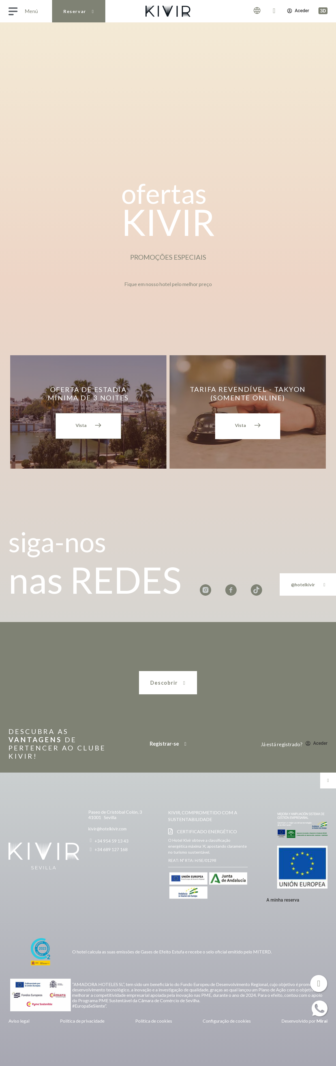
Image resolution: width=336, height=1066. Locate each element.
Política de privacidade (82, 1020)
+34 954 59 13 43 (112, 840)
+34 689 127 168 (111, 849)
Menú (31, 11)
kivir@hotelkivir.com (107, 828)
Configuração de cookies (227, 1020)
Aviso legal (18, 1020)
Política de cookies (153, 1020)
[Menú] (13, 11)
